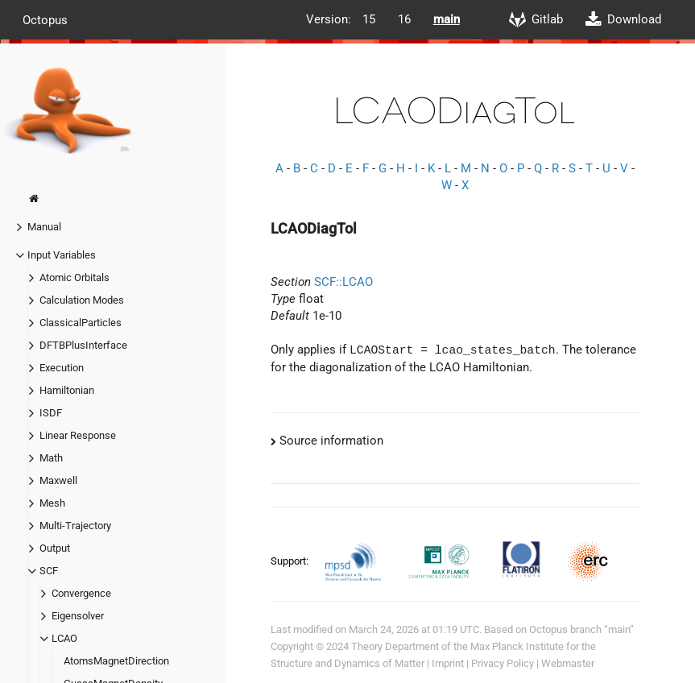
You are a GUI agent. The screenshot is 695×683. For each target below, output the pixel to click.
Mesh (52, 503)
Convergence (81, 593)
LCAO (64, 638)
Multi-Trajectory (75, 525)
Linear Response (77, 435)
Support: (291, 561)
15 (368, 19)
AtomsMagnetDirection (116, 661)
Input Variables (61, 255)
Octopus (45, 19)
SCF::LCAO (343, 282)
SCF (48, 571)
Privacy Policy (502, 663)
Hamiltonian (66, 390)
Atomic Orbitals (74, 277)
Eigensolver (78, 616)
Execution (61, 368)
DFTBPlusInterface (83, 345)
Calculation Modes (81, 300)
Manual (44, 227)
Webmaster (567, 663)
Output (54, 548)
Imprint (448, 663)
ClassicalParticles (80, 323)
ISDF (50, 413)
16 (404, 19)
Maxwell (58, 480)
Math (51, 458)
